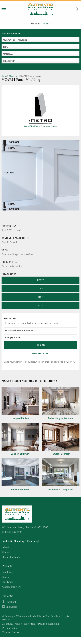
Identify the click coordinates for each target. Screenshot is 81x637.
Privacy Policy (9, 628)
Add (40, 345)
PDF (40, 305)
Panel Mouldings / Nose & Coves (18, 254)
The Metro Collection (12, 266)
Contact (6, 552)
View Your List (41, 353)
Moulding (35, 23)
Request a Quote (11, 557)
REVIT (40, 280)
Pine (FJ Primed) (10, 242)
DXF (40, 297)
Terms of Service (10, 632)
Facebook (11, 602)
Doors (5, 577)
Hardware (7, 582)
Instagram (11, 606)
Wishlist (46, 23)
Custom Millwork (11, 586)
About (5, 547)
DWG (40, 288)
